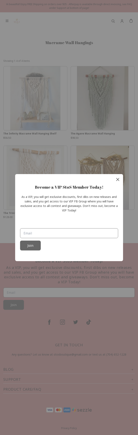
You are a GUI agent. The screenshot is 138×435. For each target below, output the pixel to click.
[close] (117, 179)
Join (30, 245)
